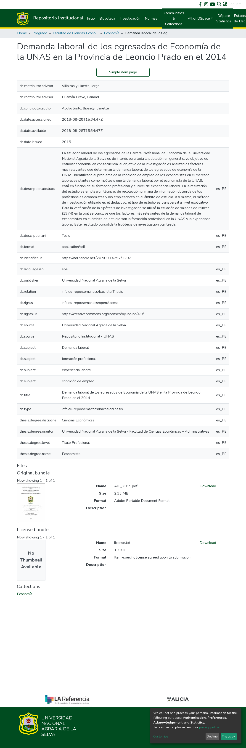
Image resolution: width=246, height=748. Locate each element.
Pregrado (39, 33)
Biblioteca (107, 18)
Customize (160, 736)
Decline (212, 736)
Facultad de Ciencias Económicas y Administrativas (75, 33)
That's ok (228, 736)
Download (208, 486)
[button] (225, 4)
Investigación (130, 18)
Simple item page (123, 72)
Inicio (91, 18)
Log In (233, 4)
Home (22, 33)
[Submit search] (219, 4)
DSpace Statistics (223, 18)
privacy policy (209, 727)
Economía (111, 33)
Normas (151, 18)
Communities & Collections (174, 19)
